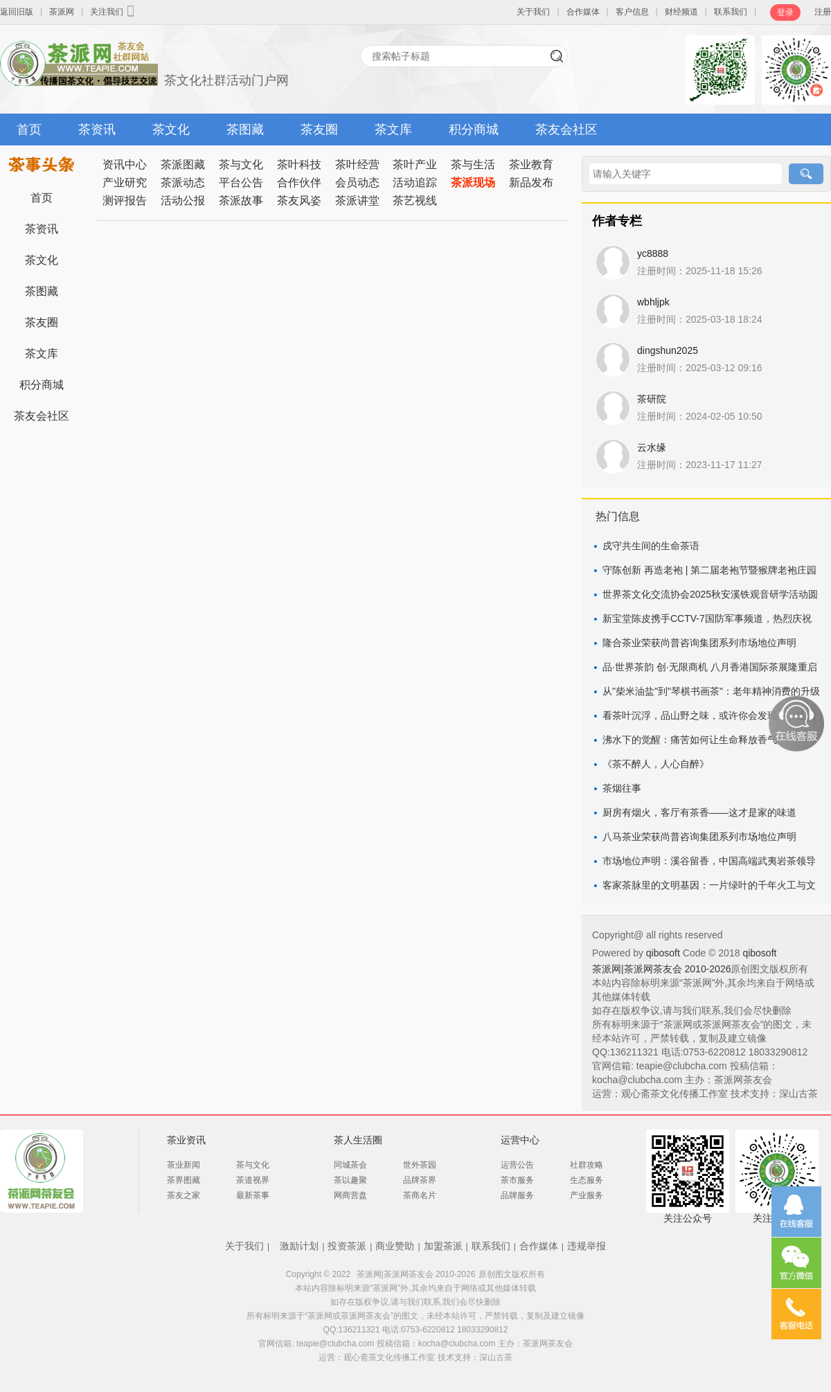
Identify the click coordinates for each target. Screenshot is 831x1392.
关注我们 (113, 11)
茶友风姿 (299, 200)
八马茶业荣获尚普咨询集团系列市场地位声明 (699, 836)
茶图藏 (245, 129)
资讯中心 (124, 164)
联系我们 (730, 12)
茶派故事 (241, 200)
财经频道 (681, 12)
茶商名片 (419, 1195)
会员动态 (357, 182)
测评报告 (124, 200)
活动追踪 (415, 182)
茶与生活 (473, 164)
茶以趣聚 (350, 1180)
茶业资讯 (186, 1139)
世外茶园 (419, 1165)
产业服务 (586, 1195)
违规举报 (586, 1245)
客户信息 (632, 12)
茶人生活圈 (358, 1139)
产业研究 (124, 182)
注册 (822, 12)
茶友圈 (319, 129)
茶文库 (393, 129)
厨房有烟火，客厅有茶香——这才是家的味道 (699, 812)
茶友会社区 (566, 129)
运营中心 (520, 1139)
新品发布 (531, 182)
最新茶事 (252, 1195)
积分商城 (474, 129)
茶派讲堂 (357, 200)
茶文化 (171, 129)
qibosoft (664, 952)
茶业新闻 (183, 1165)
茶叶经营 (357, 164)
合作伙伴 (299, 182)
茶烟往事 (621, 788)
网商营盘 (350, 1195)
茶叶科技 (299, 164)
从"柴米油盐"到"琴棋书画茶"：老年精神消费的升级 (711, 691)
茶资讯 (97, 129)
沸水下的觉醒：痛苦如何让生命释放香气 (689, 739)
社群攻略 (586, 1165)
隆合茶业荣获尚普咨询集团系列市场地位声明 (699, 642)
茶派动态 (183, 182)
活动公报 (183, 200)
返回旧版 (16, 12)
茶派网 (61, 12)
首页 (29, 129)
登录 (785, 12)
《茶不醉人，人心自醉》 (655, 763)
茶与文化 (241, 164)
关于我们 (533, 12)
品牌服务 (517, 1195)
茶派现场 (473, 182)
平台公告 (241, 182)
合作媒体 (583, 12)
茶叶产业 (415, 164)
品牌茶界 (419, 1180)
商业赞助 (394, 1245)
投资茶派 (347, 1245)
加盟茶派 (443, 1245)
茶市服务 (517, 1180)
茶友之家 (183, 1195)
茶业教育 (531, 164)
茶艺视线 (415, 200)
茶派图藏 (183, 164)
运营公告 (517, 1165)
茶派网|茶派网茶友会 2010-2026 (661, 968)
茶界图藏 (183, 1180)
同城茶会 (350, 1165)
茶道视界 (252, 1180)
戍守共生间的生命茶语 (650, 545)
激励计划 (299, 1245)
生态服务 (586, 1180)
